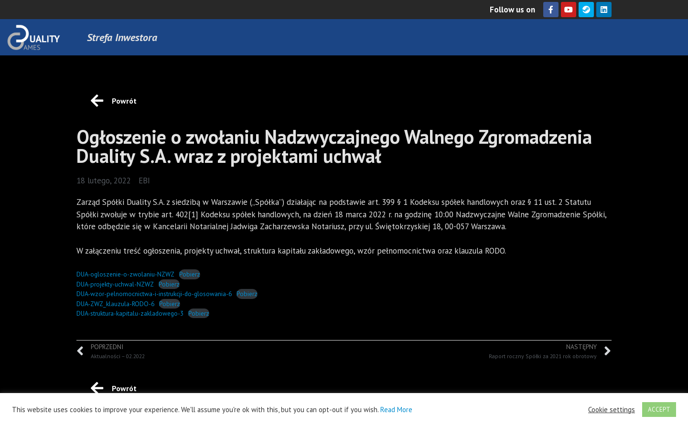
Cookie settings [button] (611, 409)
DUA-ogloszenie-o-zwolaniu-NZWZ (125, 274)
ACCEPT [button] (659, 409)
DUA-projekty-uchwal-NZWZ (115, 284)
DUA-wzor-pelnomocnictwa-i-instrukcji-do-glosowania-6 (154, 293)
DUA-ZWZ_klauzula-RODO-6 (115, 303)
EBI (144, 180)
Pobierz (189, 274)
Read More (396, 409)
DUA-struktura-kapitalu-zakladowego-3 (129, 313)
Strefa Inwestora (122, 37)
